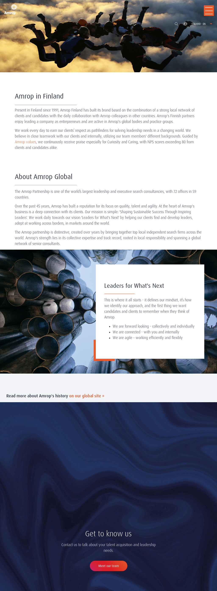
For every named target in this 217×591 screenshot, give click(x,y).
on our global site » (86, 396)
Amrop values (25, 141)
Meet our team (108, 566)
